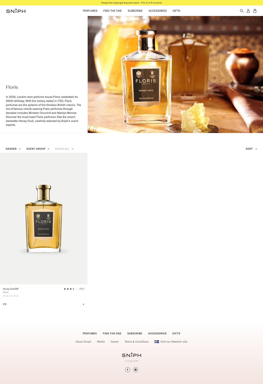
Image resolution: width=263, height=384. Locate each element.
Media (101, 341)
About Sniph (83, 341)
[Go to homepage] (131, 355)
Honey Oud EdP (10, 288)
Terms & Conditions (137, 341)
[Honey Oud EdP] (43, 218)
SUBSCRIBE (135, 11)
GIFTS (176, 11)
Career (115, 341)
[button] (16, 10)
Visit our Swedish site (171, 341)
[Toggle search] (241, 11)
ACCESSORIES (158, 11)
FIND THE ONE (112, 11)
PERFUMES (90, 11)
